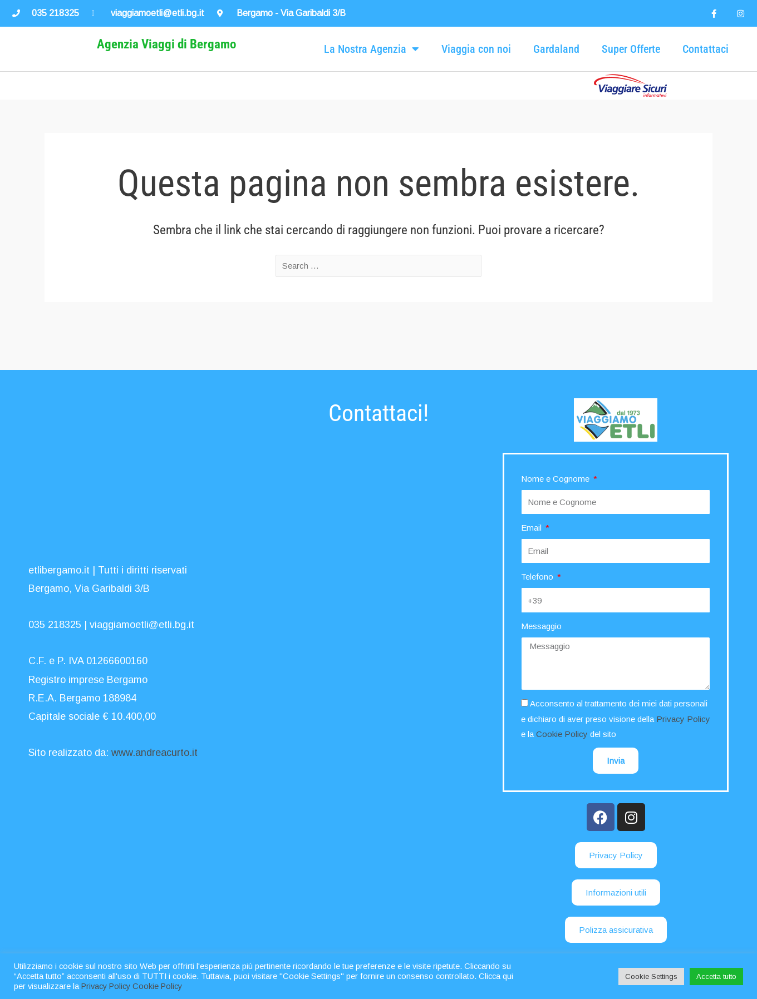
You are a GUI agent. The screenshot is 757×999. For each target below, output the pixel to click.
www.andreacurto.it (154, 753)
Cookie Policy (562, 734)
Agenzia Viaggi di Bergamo (166, 60)
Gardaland (556, 65)
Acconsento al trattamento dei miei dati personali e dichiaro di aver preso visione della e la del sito (615, 719)
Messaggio (541, 626)
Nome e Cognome (556, 478)
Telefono (538, 577)
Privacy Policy (683, 719)
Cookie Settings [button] (651, 976)
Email (532, 527)
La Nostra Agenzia (371, 66)
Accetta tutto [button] (716, 976)
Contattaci (705, 65)
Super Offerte (631, 65)
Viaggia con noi (476, 65)
